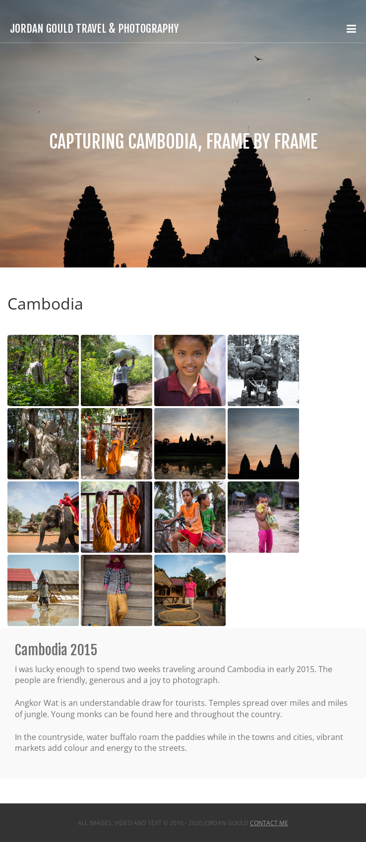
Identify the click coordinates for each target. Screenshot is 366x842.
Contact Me (269, 823)
